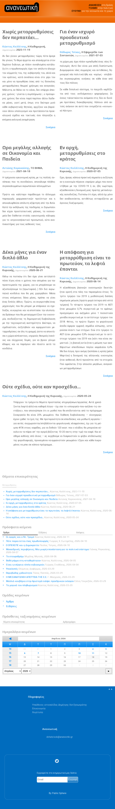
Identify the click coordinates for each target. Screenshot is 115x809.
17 (10, 661)
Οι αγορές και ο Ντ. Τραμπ (37, 537)
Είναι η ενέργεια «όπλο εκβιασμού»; (42, 564)
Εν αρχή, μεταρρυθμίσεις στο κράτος (82, 153)
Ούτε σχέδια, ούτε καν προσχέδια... (41, 386)
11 (93, 653)
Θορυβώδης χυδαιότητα (34, 572)
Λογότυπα (37, 712)
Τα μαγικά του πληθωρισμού (39, 585)
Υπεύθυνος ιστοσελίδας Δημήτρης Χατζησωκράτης (59, 704)
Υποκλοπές (30, 568)
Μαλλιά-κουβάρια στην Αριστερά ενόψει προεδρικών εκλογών (56, 581)
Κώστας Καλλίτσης (14, 46)
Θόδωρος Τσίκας (70, 52)
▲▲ (110, 689)
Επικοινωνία (38, 708)
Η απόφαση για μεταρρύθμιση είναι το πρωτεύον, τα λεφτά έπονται (85, 260)
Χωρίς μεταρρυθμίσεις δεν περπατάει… (28, 34)
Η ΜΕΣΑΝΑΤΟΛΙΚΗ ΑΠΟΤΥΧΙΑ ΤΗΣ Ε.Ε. (40, 577)
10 (79, 653)
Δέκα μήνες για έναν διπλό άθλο (24, 254)
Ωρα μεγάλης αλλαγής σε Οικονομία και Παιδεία (26, 153)
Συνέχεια (50, 127)
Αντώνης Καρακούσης (15, 168)
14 (10, 649)
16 (10, 657)
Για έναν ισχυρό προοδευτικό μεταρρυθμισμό (77, 37)
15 (10, 653)
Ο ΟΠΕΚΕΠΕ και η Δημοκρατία (38, 545)
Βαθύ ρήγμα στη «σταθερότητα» (41, 560)
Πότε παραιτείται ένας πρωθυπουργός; (46, 541)
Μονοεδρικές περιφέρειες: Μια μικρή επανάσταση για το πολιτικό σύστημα (58, 551)
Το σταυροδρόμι (31, 556)
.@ (59, 737)
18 (10, 665)
